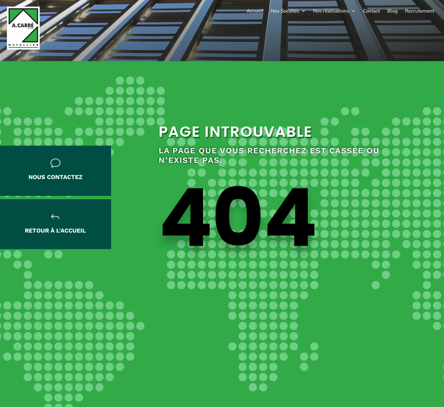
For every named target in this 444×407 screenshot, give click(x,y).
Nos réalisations (331, 11)
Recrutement (419, 11)
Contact (371, 11)
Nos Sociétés (285, 11)
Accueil (255, 11)
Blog (392, 11)
